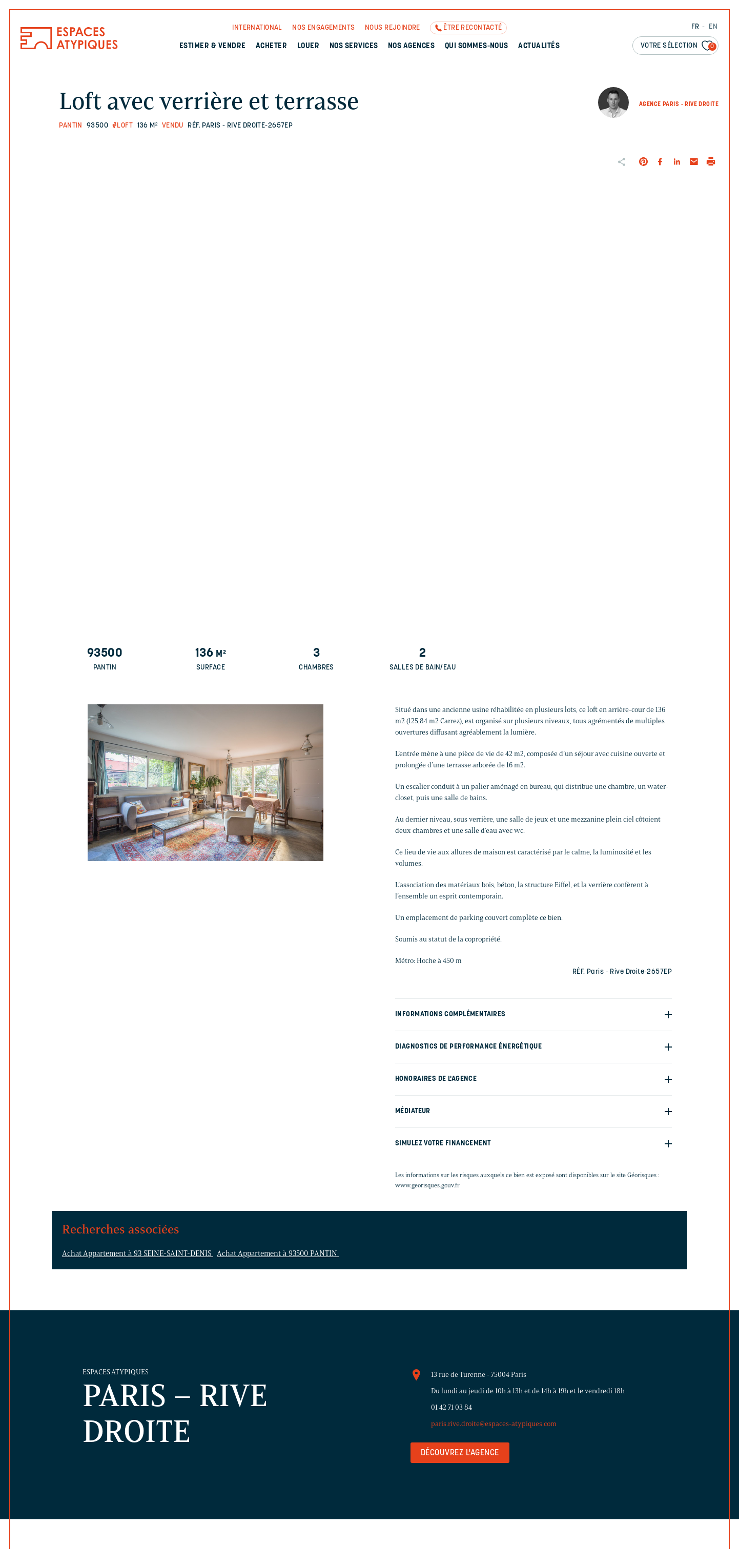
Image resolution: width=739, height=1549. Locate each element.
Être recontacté (472, 28)
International (257, 28)
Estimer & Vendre (212, 46)
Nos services (354, 46)
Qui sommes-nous (476, 46)
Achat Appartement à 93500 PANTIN (278, 1253)
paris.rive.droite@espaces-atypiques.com (494, 1423)
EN (713, 27)
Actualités (539, 46)
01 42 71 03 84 (451, 1407)
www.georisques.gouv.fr (427, 1185)
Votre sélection (678, 46)
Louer (308, 46)
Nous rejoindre (392, 28)
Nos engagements (323, 28)
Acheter (271, 46)
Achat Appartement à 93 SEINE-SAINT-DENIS (137, 1253)
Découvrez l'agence (460, 1453)
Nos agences (411, 46)
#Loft (122, 126)
